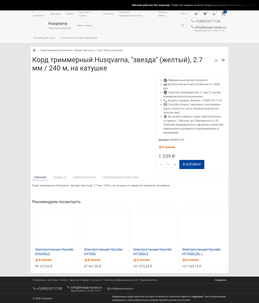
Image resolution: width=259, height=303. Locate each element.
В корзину (192, 164)
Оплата (70, 13)
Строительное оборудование (79, 38)
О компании (38, 14)
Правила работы (162, 14)
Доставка (56, 13)
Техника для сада (44, 38)
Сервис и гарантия (84, 177)
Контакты (108, 13)
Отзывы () (59, 177)
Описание (40, 177)
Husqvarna (220, 280)
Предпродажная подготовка (121, 177)
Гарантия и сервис (85, 14)
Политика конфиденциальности (131, 14)
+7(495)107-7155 (207, 21)
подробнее (197, 296)
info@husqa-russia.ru (210, 27)
